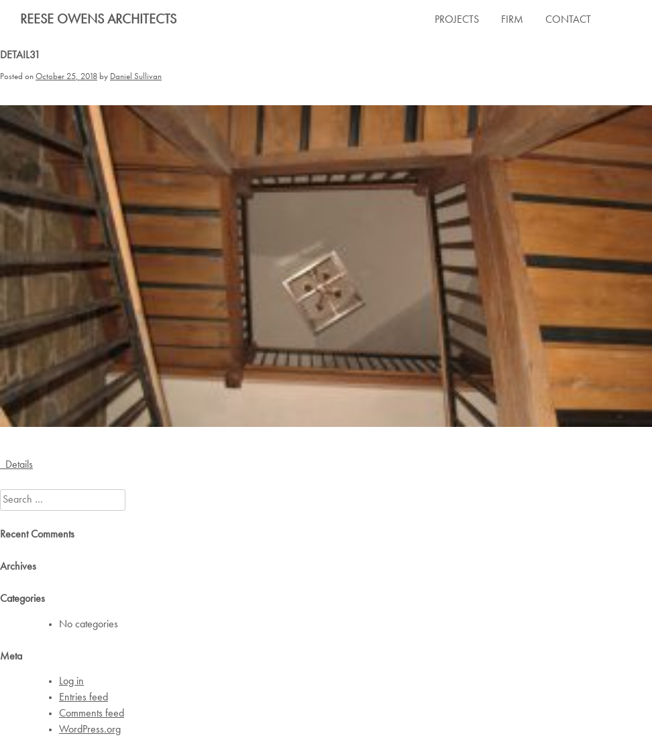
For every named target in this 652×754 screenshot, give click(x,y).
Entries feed (83, 697)
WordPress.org (90, 730)
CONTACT (568, 20)
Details (16, 465)
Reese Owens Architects (98, 20)
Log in (71, 681)
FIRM (512, 20)
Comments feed (91, 713)
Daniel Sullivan (136, 76)
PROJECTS (457, 20)
